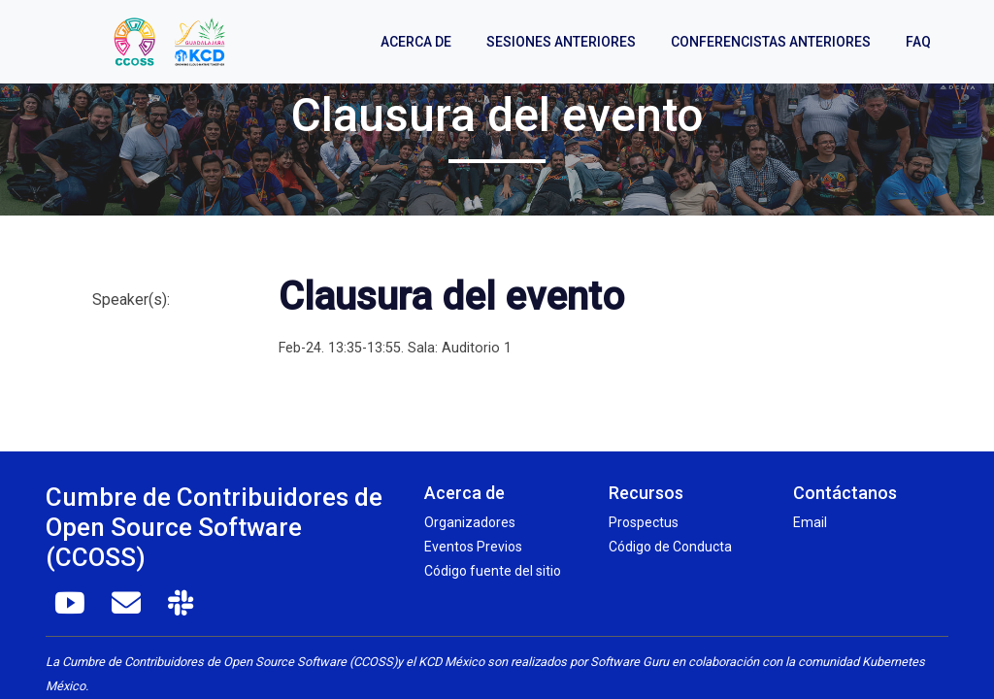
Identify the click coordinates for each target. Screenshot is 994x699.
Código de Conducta (670, 546)
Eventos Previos (473, 546)
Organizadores (469, 522)
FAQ (918, 42)
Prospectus (644, 522)
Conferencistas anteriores (771, 42)
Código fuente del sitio (492, 571)
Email (810, 522)
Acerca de (416, 42)
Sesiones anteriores (561, 42)
